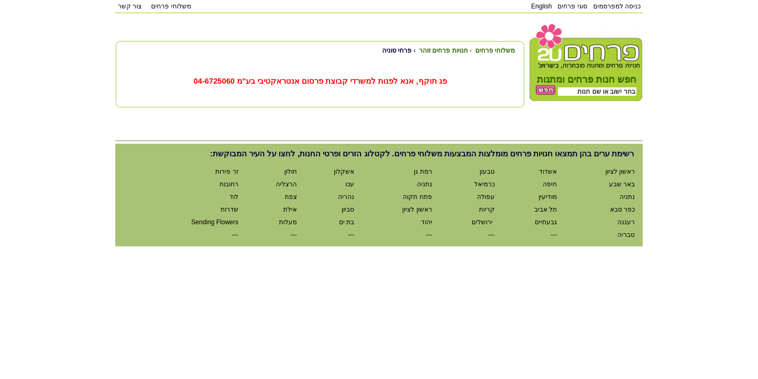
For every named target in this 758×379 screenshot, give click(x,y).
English (541, 6)
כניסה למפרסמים (617, 6)
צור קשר (130, 6)
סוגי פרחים (572, 6)
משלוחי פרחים (171, 6)
